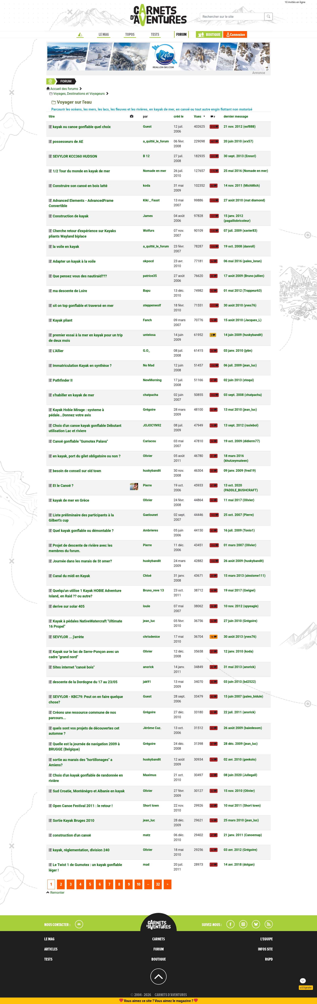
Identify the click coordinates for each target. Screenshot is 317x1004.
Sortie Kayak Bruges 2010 (73, 821)
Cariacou (149, 441)
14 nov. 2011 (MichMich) (242, 185)
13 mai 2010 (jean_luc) (240, 409)
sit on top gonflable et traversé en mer (83, 306)
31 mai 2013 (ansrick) (240, 667)
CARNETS (158, 939)
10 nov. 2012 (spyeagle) (241, 606)
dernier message (236, 116)
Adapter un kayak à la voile (74, 261)
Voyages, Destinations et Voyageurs (79, 94)
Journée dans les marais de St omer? (82, 561)
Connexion (237, 35)
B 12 (146, 156)
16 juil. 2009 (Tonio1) (239, 530)
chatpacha (150, 395)
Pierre (147, 485)
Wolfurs (148, 231)
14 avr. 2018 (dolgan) (239, 864)
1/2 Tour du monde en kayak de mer (81, 171)
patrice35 (150, 276)
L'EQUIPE (266, 939)
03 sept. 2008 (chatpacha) (243, 395)
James (148, 216)
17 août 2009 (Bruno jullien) (244, 276)
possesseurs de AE (68, 142)
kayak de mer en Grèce (71, 500)
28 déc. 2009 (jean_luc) (241, 744)
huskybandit (152, 471)
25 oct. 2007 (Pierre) (239, 515)
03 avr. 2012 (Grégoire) (240, 850)
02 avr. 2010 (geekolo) (240, 759)
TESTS (155, 35)
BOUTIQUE (213, 35)
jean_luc (149, 621)
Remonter (57, 893)
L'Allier (58, 351)
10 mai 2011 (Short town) (242, 805)
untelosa (149, 335)
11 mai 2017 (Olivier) (239, 500)
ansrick (148, 667)
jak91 (147, 682)
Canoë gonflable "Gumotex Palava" (80, 441)
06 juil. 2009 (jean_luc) (240, 365)
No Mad (148, 365)
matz (146, 835)
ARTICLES (50, 949)
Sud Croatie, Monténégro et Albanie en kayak (89, 791)
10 (138, 884)
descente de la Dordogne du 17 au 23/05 (85, 682)
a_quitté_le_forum (156, 141)
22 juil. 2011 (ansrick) (239, 712)
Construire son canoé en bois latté (80, 186)
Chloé (147, 576)
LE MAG (104, 35)
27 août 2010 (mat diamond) (244, 200)
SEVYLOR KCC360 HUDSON (75, 156)
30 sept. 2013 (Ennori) (240, 156)
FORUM (181, 35)
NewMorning (152, 380)
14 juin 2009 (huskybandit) (243, 335)
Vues (197, 116)
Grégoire (149, 409)
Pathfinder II (63, 380)
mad (146, 864)
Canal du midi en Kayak (71, 576)
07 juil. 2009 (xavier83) (240, 231)
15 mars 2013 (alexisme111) (244, 576)
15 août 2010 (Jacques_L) (242, 320)
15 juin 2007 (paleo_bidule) (243, 696)
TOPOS (129, 35)
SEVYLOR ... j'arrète (68, 637)
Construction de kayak (71, 216)
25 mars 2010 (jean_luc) (241, 820)
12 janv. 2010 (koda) (238, 651)
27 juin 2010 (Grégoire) (240, 621)
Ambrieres (150, 530)
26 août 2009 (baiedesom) (243, 728)
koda (146, 185)
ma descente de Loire (70, 291)
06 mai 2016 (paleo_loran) (243, 261)
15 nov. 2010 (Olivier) (239, 791)
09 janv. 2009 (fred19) (240, 471)
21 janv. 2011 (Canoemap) (243, 835)
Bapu (146, 291)
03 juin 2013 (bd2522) (240, 682)
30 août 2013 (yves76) (240, 637)
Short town (151, 805)
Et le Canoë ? (63, 486)
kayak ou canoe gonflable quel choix (82, 127)
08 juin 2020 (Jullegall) (240, 775)
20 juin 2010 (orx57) (238, 141)
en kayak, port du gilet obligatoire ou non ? (86, 456)
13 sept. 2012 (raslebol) (241, 425)
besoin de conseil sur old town (77, 471)
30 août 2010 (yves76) (240, 305)
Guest (147, 126)
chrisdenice (151, 637)
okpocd (148, 261)
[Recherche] (232, 16)
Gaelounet (150, 515)
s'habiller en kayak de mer (73, 395)
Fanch (147, 320)
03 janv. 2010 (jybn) (238, 351)
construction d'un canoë (72, 835)
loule (146, 606)
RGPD (269, 959)
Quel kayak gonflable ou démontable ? (83, 531)
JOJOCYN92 (152, 425)
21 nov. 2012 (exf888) (240, 126)
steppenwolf (152, 305)
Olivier (147, 456)
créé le (178, 116)
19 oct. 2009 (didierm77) (242, 441)
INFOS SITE (265, 949)
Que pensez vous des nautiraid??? (80, 276)
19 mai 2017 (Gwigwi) (239, 590)
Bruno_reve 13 (153, 590)
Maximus (149, 775)
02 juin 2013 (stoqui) (239, 380)
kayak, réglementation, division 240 (81, 850)
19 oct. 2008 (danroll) (239, 246)
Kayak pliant (62, 320)
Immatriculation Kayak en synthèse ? (82, 366)
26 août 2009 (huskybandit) (244, 561)
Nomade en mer (154, 171)
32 (158, 884)
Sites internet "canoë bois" (74, 667)
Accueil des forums (64, 89)
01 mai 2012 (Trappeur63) (243, 291)
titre (52, 116)
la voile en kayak (66, 247)
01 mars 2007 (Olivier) (240, 545)
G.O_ (146, 351)
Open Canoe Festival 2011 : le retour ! (83, 806)
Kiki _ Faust (151, 200)
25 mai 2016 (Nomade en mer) (246, 171)
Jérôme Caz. (152, 728)
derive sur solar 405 (69, 606)
